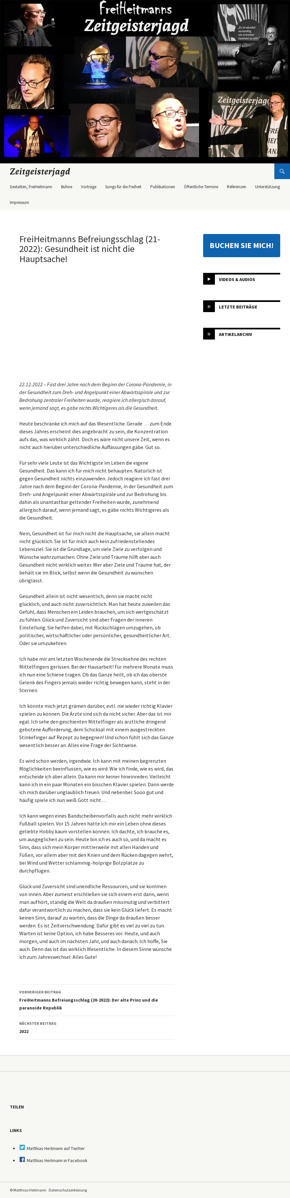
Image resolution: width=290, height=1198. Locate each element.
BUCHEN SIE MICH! (242, 245)
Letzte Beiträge (238, 306)
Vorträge (88, 187)
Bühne (66, 187)
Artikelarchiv (235, 334)
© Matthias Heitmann (28, 1190)
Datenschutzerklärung (68, 1190)
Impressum (19, 202)
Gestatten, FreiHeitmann (31, 187)
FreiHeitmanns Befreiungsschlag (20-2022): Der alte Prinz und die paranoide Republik (96, 999)
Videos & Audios (237, 279)
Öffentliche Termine (201, 187)
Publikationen (162, 187)
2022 (96, 1027)
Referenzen (236, 187)
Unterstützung (267, 187)
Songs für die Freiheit (123, 187)
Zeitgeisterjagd (40, 171)
